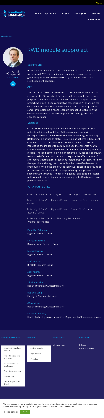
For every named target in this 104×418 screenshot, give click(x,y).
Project (65, 13)
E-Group (82, 345)
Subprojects (80, 13)
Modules (96, 13)
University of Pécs (86, 348)
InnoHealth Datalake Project (12, 349)
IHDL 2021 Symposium (45, 13)
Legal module (35, 353)
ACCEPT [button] (24, 412)
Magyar (99, 3)
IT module (34, 359)
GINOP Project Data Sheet (12, 382)
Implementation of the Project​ (11, 364)
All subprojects (59, 345)
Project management (12, 371)
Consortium (94, 19)
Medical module (36, 348)
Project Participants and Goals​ (12, 357)
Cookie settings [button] (11, 412)
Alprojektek (6, 35)
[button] (13, 84)
